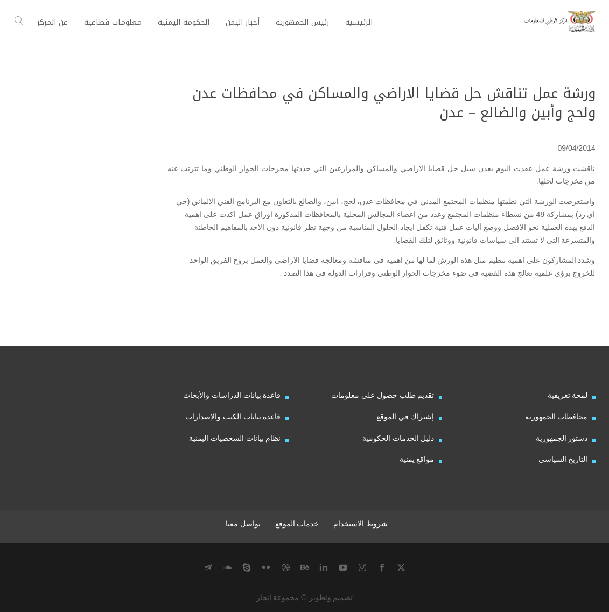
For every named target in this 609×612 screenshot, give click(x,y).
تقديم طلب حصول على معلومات (383, 395)
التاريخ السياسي (563, 459)
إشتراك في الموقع (405, 416)
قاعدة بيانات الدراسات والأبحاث (232, 395)
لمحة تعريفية (568, 395)
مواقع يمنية (417, 459)
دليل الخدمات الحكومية (398, 438)
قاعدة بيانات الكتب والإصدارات (233, 416)
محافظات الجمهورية (556, 416)
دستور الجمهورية (562, 438)
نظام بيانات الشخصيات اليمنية (235, 438)
